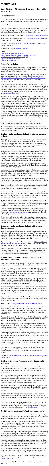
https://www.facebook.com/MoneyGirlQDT (14, 57)
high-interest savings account (18, 212)
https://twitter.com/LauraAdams (10, 58)
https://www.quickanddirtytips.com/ (12, 53)
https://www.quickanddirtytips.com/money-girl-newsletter (18, 55)
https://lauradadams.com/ (8, 60)
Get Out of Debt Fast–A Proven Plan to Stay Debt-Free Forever (24, 242)
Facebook (16, 43)
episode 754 (10, 344)
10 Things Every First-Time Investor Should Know (26, 303)
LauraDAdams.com (12, 93)
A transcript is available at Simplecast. (36, 35)
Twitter (24, 43)
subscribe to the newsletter (37, 43)
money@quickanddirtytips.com (36, 38)
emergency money (32, 145)
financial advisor (32, 407)
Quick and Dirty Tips (21, 48)
